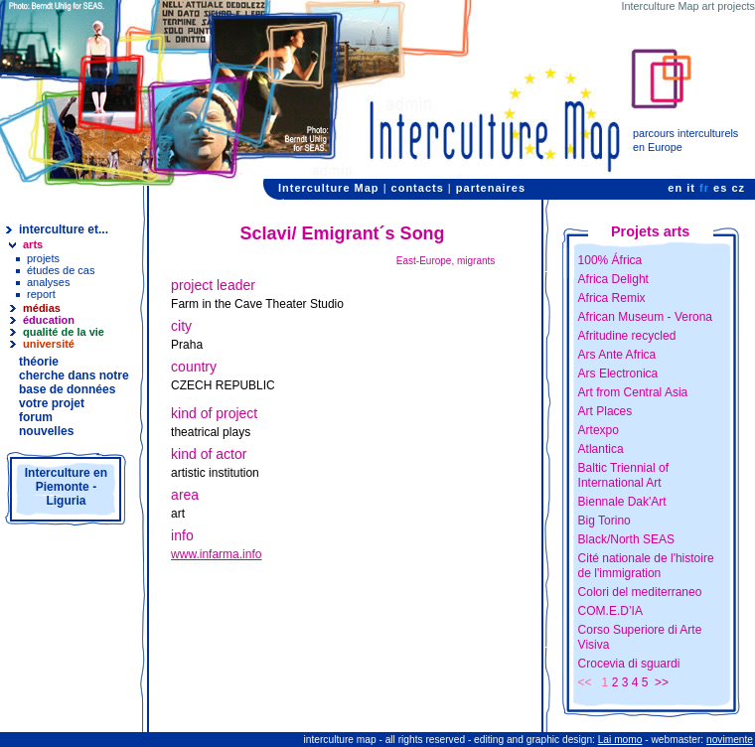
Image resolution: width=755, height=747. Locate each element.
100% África (610, 260)
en (675, 188)
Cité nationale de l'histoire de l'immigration (646, 565)
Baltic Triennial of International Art (623, 475)
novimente (729, 739)
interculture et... (63, 229)
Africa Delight (613, 279)
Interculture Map (328, 188)
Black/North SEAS (626, 539)
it (690, 188)
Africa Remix (612, 298)
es (720, 188)
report (41, 294)
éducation (49, 320)
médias (42, 308)
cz (738, 188)
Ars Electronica (618, 373)
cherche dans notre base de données (74, 382)
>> (662, 682)
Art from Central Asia (633, 392)
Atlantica (601, 449)
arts (33, 244)
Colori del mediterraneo (640, 592)
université (49, 344)
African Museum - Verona (645, 317)
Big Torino (604, 520)
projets (43, 258)
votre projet (51, 403)
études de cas (61, 270)
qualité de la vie (63, 332)
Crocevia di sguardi (629, 664)
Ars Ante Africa (617, 355)
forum (36, 417)
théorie (39, 362)
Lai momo (620, 739)
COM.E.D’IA (610, 611)
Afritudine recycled (627, 336)
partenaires (491, 188)
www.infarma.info (216, 554)
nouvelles (46, 431)
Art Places (605, 411)
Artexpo (598, 430)
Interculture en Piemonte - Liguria (66, 487)
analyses (48, 282)
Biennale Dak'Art (622, 502)
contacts (417, 188)
